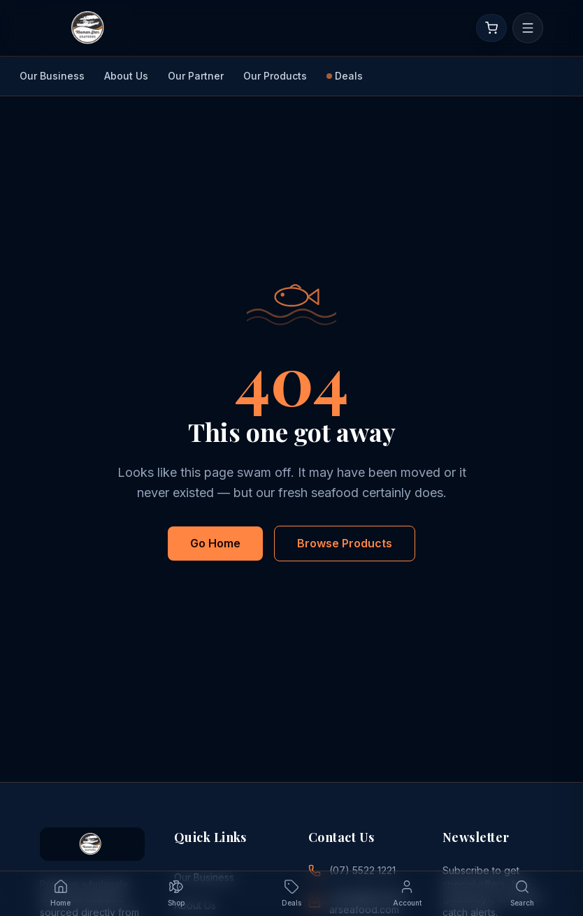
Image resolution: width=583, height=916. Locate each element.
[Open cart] (491, 28)
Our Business (52, 76)
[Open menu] (527, 28)
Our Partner (196, 76)
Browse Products (344, 543)
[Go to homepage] (87, 28)
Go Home (215, 543)
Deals (344, 76)
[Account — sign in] (407, 894)
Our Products (275, 76)
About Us (126, 76)
